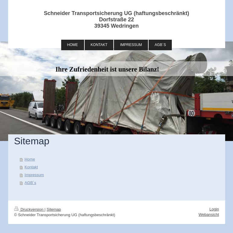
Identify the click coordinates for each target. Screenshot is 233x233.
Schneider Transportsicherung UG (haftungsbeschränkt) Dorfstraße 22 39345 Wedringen (116, 19)
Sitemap (54, 209)
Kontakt (31, 167)
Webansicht (209, 214)
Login (214, 209)
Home (30, 159)
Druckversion (29, 209)
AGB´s (30, 182)
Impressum (34, 175)
